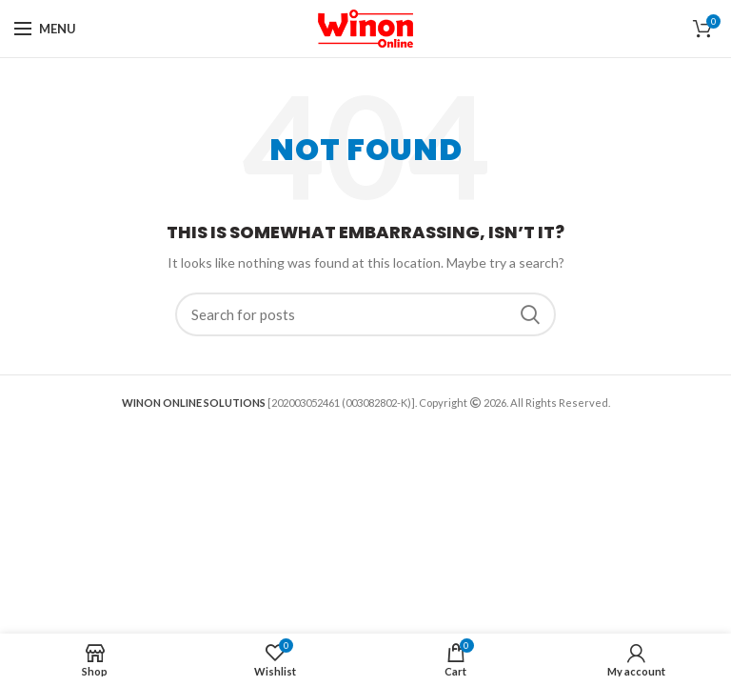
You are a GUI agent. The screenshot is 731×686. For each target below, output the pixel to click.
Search (530, 314)
